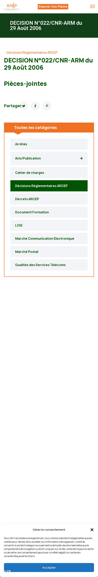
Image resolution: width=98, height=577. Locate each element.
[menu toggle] (92, 6)
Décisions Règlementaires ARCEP (32, 52)
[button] (92, 530)
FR (9, 571)
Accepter (49, 567)
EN (5, 571)
